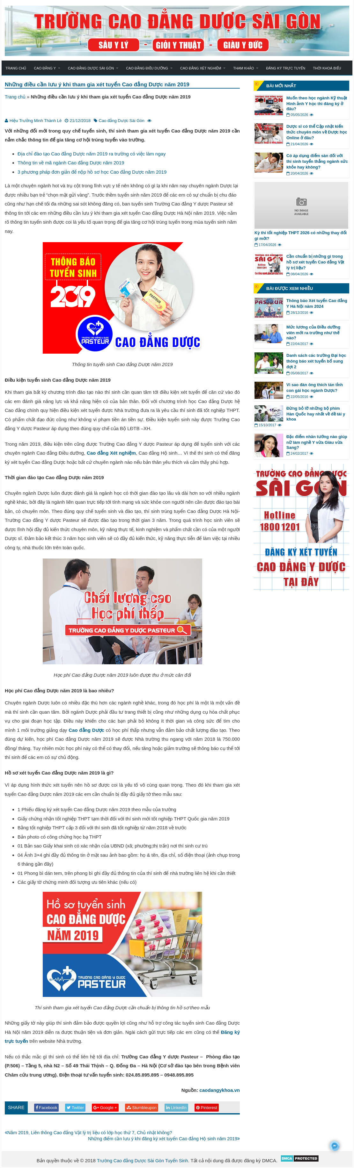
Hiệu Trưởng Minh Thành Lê (36, 121)
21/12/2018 (80, 121)
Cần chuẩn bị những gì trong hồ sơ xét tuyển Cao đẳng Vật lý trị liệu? (315, 262)
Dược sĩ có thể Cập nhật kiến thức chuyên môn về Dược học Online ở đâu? (316, 132)
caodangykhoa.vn (219, 1090)
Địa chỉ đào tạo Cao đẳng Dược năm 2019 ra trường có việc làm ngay (92, 154)
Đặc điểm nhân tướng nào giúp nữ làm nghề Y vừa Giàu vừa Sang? (316, 442)
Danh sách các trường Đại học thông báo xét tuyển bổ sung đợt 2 (316, 361)
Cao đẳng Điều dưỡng (147, 68)
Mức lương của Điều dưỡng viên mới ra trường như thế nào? (313, 332)
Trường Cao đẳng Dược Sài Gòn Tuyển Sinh (142, 1161)
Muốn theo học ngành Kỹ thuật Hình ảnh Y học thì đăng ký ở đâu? (316, 103)
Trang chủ (15, 68)
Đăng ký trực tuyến (285, 68)
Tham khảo (243, 68)
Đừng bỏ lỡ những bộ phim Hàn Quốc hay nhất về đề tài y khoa (315, 414)
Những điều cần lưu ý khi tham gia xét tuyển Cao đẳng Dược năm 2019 (101, 85)
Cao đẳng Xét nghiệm (200, 68)
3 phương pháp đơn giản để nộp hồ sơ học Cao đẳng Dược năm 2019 (92, 172)
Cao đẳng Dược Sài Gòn (91, 68)
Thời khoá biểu (327, 68)
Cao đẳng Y (45, 68)
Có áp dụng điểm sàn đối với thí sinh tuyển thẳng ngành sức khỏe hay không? (317, 161)
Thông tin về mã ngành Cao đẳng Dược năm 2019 (71, 163)
